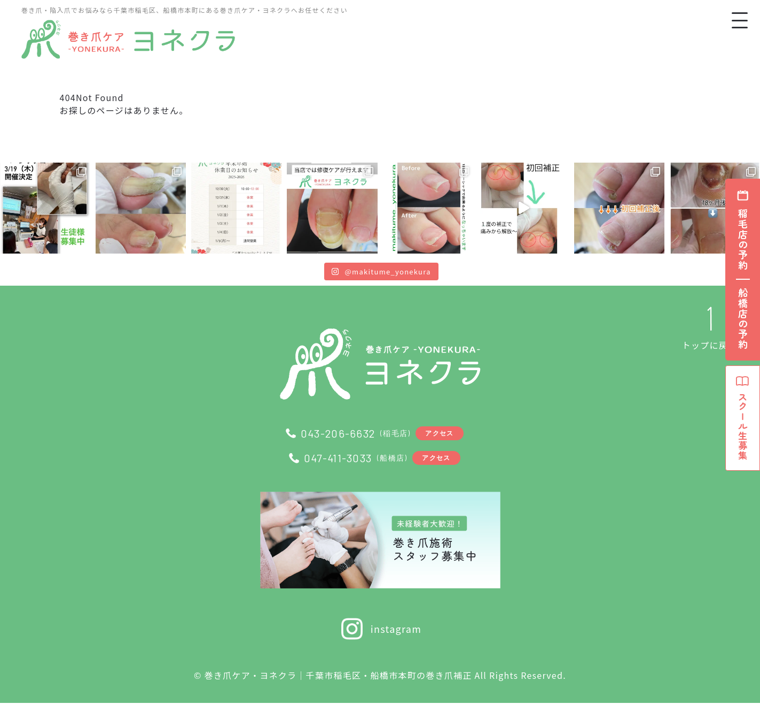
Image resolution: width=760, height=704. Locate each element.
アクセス (440, 433)
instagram (380, 629)
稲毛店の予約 (743, 240)
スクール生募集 (742, 422)
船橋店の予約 (743, 319)
